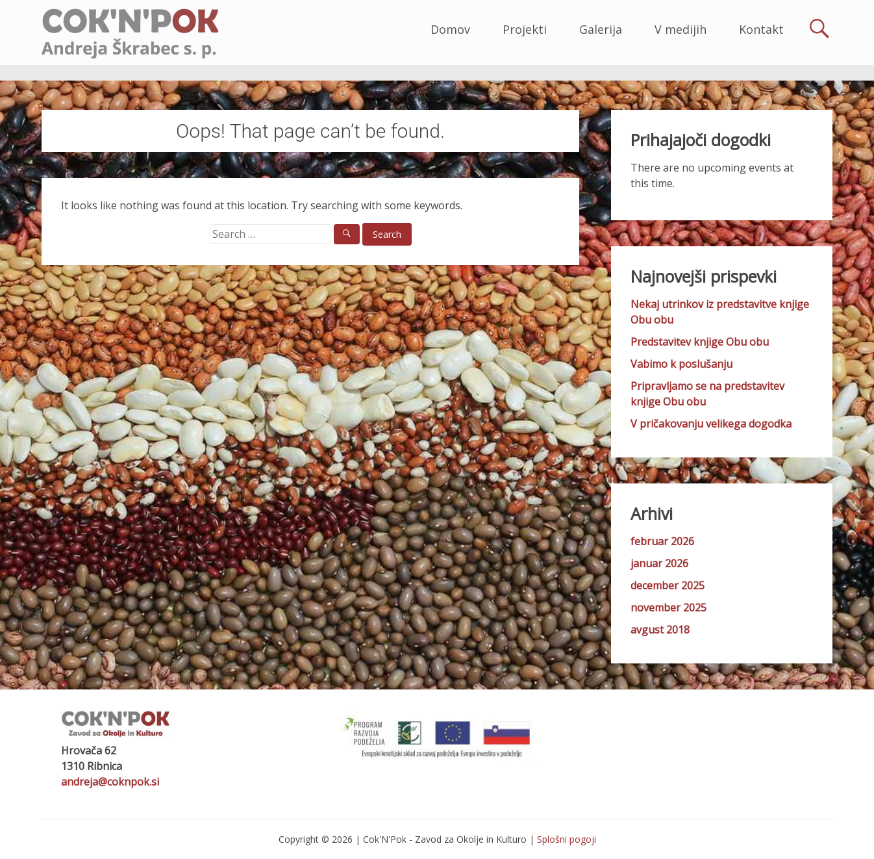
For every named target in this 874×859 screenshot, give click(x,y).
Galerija (600, 29)
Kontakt (761, 29)
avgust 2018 (660, 629)
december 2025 (668, 585)
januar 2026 (659, 563)
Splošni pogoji (566, 839)
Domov (450, 29)
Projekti (525, 29)
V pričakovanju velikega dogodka (711, 424)
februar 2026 (662, 541)
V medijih (680, 29)
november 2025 (668, 607)
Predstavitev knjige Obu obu (700, 342)
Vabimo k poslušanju (681, 364)
